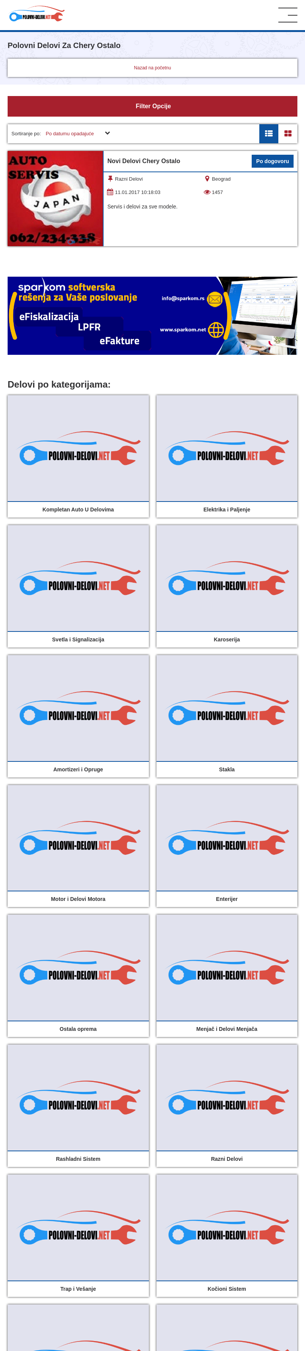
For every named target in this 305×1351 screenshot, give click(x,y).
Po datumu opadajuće (70, 133)
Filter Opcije (152, 106)
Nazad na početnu (152, 68)
